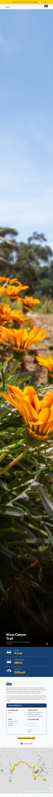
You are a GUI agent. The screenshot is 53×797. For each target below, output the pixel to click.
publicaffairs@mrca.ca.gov (35, 716)
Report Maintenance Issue (26, 738)
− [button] (50, 789)
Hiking (9, 684)
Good (29, 731)
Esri (31, 792)
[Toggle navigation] (46, 6)
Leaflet (22, 792)
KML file (10, 723)
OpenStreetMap (44, 792)
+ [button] (50, 787)
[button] (4, 328)
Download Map (12, 721)
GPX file (10, 725)
